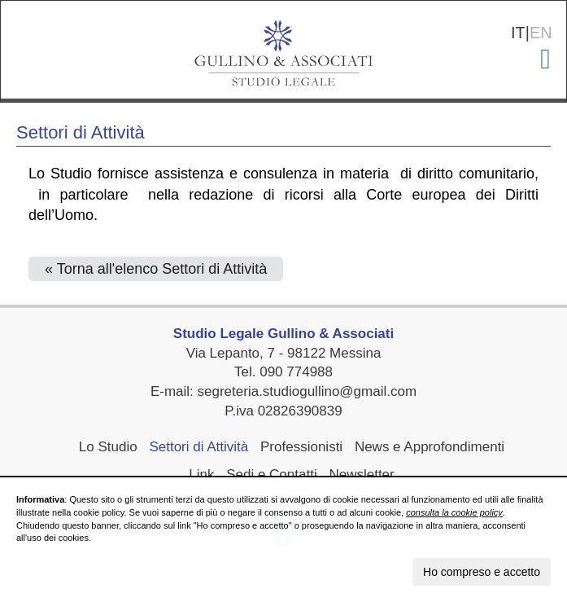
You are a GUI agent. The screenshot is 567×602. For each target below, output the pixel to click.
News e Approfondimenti (429, 447)
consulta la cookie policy (454, 512)
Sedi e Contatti (271, 474)
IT (518, 33)
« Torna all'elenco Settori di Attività (156, 269)
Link (201, 474)
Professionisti (301, 447)
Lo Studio (108, 447)
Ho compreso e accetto (481, 571)
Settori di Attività (198, 447)
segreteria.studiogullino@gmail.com (307, 391)
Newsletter (361, 474)
